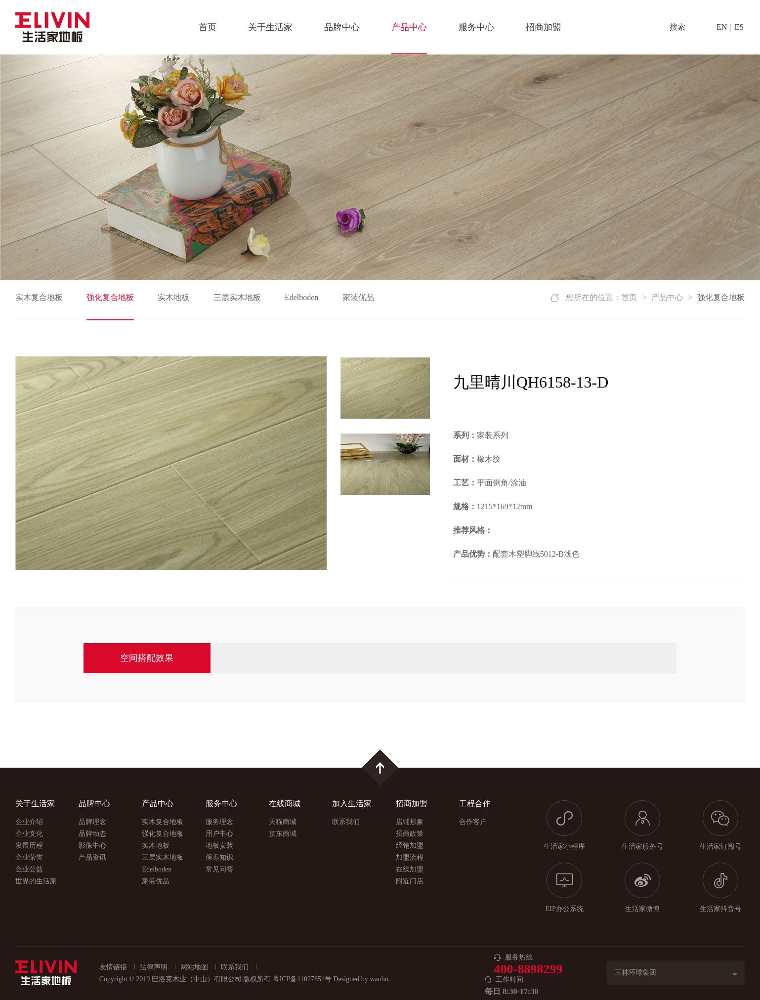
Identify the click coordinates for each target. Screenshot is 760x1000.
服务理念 (219, 822)
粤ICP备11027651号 (302, 979)
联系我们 (346, 822)
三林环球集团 (635, 972)
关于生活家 (270, 27)
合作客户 (473, 822)
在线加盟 (409, 869)
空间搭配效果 (146, 658)
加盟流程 (409, 857)
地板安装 (219, 845)
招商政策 (409, 833)
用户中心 (219, 833)
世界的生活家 (36, 881)
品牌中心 (342, 27)
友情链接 (113, 967)
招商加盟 (543, 27)
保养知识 (219, 857)
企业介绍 (29, 822)
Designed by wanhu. (361, 979)
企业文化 (29, 833)
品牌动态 (92, 833)
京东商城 (282, 833)
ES (739, 27)
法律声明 (154, 967)
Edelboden (301, 297)
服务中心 (476, 27)
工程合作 (475, 803)
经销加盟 (409, 845)
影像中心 (92, 845)
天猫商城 (282, 822)
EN (722, 27)
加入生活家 (352, 803)
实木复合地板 (39, 297)
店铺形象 (409, 822)
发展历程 (29, 845)
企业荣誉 (29, 857)
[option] (171, 463)
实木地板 (173, 297)
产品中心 (409, 27)
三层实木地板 (237, 297)
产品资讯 (92, 857)
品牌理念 (92, 822)
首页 (207, 27)
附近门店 (409, 881)
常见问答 (219, 869)
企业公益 (29, 869)
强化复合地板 (110, 297)
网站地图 (194, 967)
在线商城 (284, 803)
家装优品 (358, 297)
